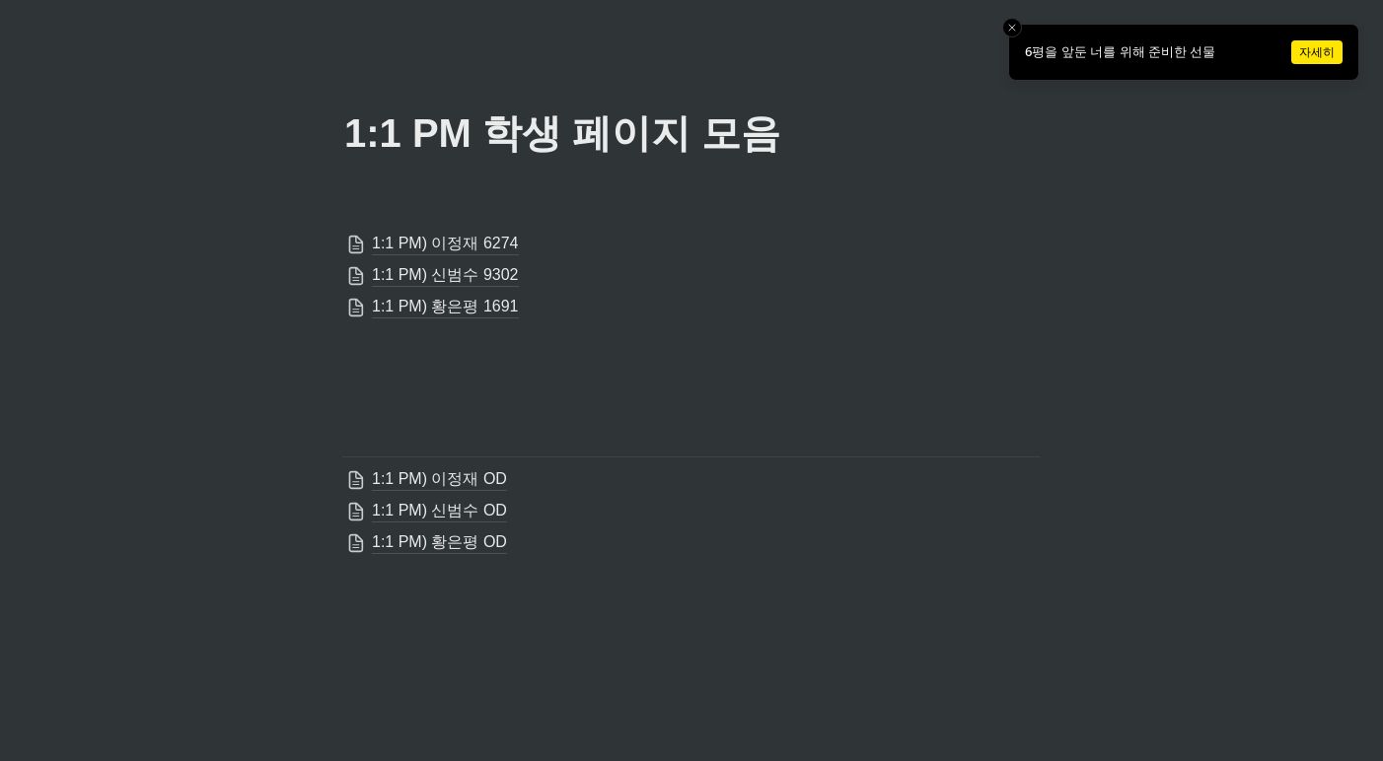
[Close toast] (1012, 27)
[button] (691, 244)
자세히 (1317, 51)
